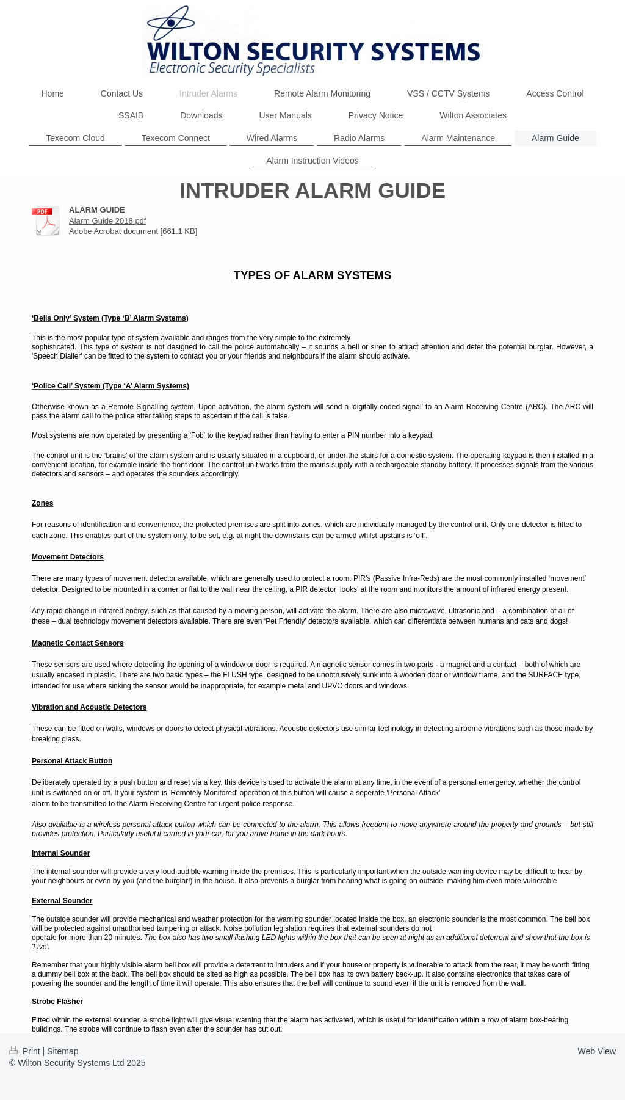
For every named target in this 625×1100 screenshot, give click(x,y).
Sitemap (62, 1051)
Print (26, 1051)
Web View (596, 1051)
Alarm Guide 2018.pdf (107, 220)
